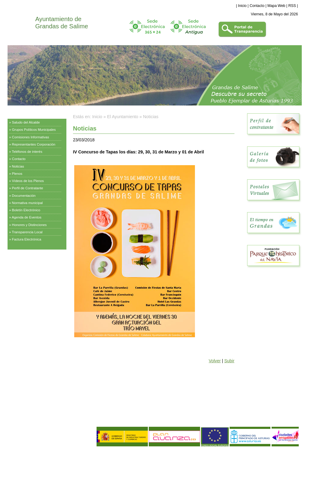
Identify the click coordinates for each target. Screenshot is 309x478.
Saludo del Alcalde (26, 122)
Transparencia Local (27, 232)
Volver (215, 360)
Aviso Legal (19, 456)
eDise (294, 452)
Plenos (17, 173)
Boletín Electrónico (26, 210)
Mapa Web (276, 6)
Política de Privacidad (47, 456)
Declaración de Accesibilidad (53, 466)
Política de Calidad (39, 461)
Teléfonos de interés (27, 151)
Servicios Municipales (26, 257)
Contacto (257, 6)
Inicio (242, 6)
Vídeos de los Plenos (28, 181)
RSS (292, 6)
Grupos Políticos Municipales (34, 129)
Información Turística (26, 272)
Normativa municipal (27, 203)
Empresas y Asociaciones (30, 287)
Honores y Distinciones (29, 225)
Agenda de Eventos (26, 217)
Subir (229, 360)
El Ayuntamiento (22, 113)
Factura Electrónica (26, 239)
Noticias (18, 166)
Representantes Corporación (34, 144)
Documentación (24, 195)
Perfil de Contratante (27, 188)
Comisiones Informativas (30, 137)
